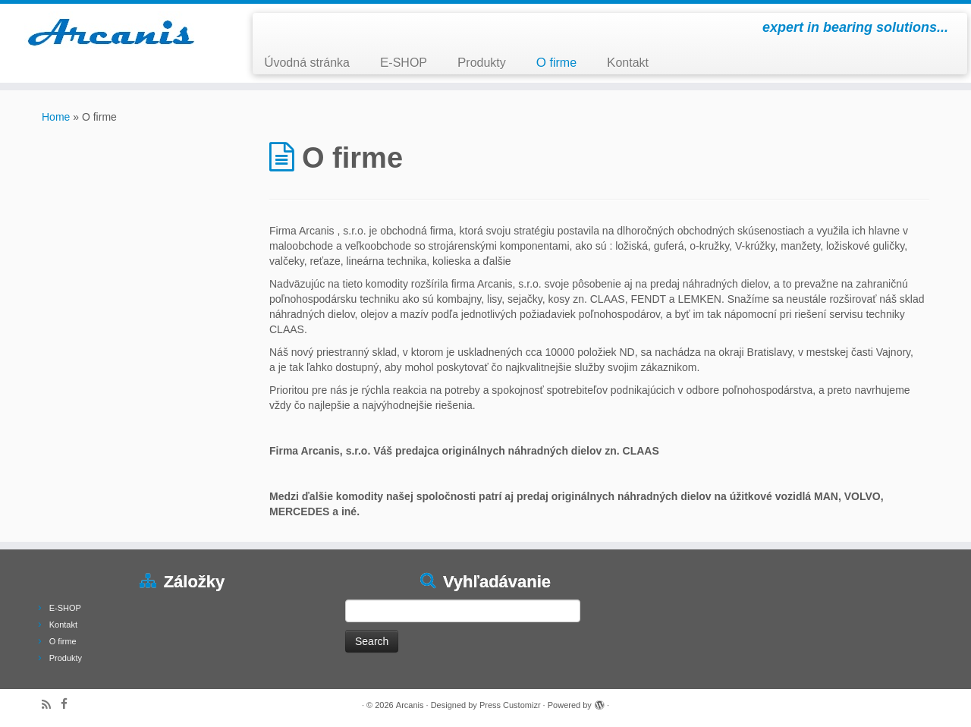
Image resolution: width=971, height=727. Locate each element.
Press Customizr (510, 705)
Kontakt (628, 62)
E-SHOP (403, 62)
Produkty (481, 62)
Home (56, 117)
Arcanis (410, 705)
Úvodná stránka (307, 62)
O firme (556, 62)
